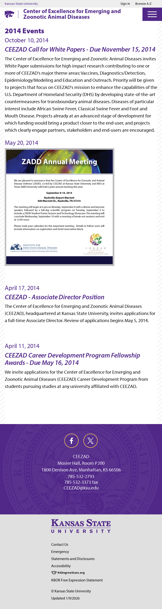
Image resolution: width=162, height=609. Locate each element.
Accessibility (61, 566)
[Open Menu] (152, 14)
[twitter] (90, 441)
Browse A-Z (143, 4)
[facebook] (71, 441)
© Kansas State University (71, 591)
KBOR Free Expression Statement (77, 580)
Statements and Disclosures (73, 558)
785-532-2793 (81, 476)
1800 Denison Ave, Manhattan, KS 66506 (81, 470)
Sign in (125, 4)
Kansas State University (21, 4)
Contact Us (59, 544)
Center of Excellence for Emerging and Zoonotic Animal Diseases (72, 13)
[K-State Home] (9, 14)
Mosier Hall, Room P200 (81, 463)
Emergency (60, 551)
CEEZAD (81, 456)
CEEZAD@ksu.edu (81, 488)
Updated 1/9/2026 (65, 598)
